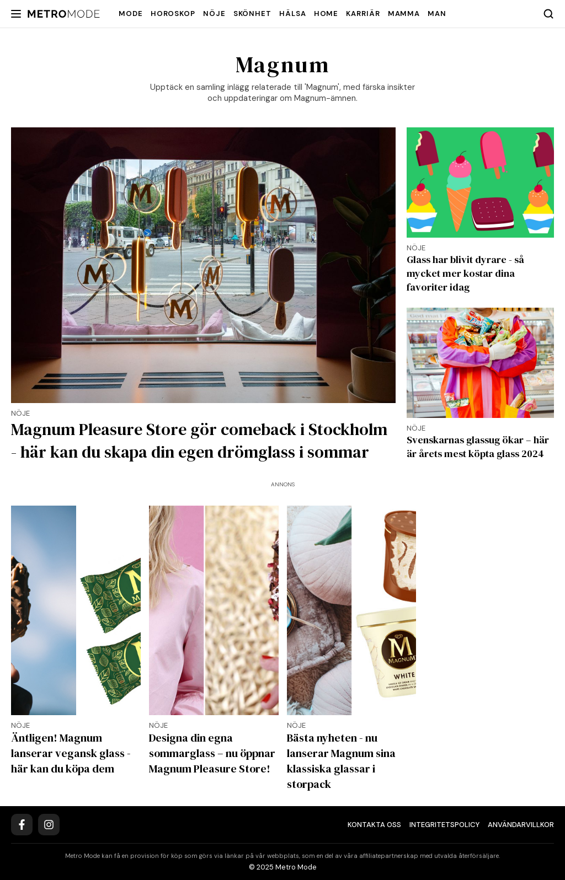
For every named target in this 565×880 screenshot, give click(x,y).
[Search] (548, 14)
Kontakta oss (374, 824)
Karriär (363, 13)
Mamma (404, 13)
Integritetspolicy (444, 824)
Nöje (214, 13)
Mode (131, 13)
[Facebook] (22, 824)
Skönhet (252, 13)
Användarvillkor (521, 824)
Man (437, 13)
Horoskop (173, 13)
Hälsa (292, 13)
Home (326, 13)
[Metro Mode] (64, 14)
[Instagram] (49, 824)
